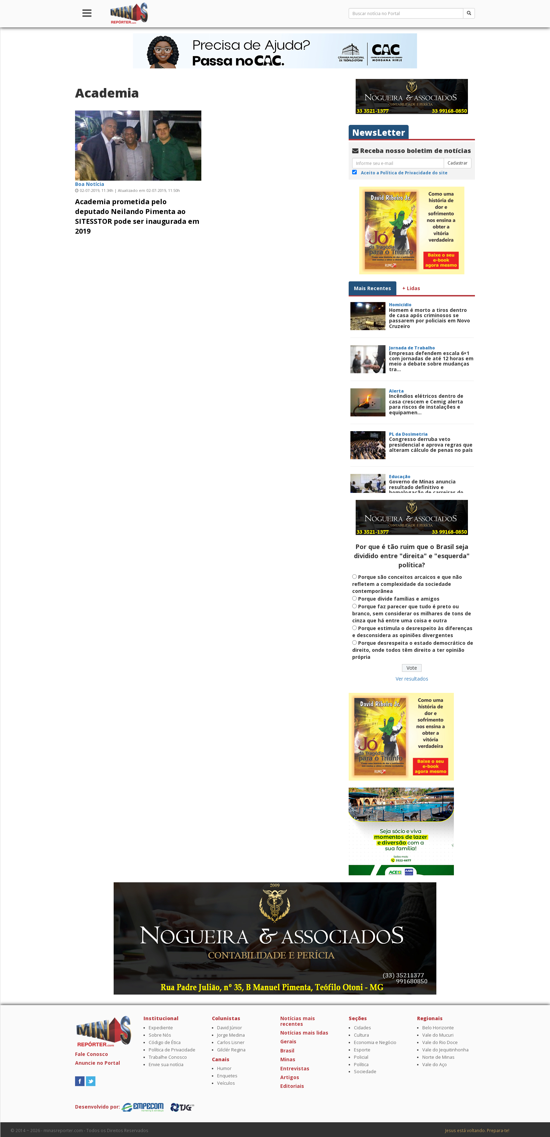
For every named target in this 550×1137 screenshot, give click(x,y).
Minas (287, 1059)
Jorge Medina (231, 1035)
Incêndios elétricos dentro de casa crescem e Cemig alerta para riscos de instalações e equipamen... (426, 404)
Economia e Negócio (375, 1042)
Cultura (361, 1035)
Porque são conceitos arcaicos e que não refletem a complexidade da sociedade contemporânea (407, 584)
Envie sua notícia (166, 1065)
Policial (361, 1057)
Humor (224, 1068)
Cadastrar (458, 163)
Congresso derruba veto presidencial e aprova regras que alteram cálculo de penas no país (431, 444)
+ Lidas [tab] (411, 288)
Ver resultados (412, 678)
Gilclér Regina (231, 1050)
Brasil (287, 1050)
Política (361, 1065)
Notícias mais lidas (304, 1032)
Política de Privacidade (172, 1050)
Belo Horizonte (438, 1028)
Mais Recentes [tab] (372, 288)
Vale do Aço (434, 1065)
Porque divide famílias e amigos (399, 598)
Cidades (362, 1028)
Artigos (289, 1077)
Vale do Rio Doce (440, 1042)
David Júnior (229, 1028)
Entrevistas (294, 1068)
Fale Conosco (91, 1054)
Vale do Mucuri (438, 1035)
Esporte (362, 1050)
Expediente (161, 1028)
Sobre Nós (160, 1035)
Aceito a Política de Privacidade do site (404, 172)
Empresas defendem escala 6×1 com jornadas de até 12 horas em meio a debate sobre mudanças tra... (431, 361)
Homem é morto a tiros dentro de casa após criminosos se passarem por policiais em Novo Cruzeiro (429, 318)
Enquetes (227, 1076)
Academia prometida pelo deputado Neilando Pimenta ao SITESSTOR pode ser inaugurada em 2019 (137, 216)
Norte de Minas (438, 1057)
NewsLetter (378, 132)
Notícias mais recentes (297, 1021)
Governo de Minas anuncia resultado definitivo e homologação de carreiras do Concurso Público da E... (426, 489)
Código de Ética (165, 1042)
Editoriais (292, 1086)
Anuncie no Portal (97, 1062)
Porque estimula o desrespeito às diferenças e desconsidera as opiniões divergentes (412, 631)
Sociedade (365, 1072)
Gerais (288, 1041)
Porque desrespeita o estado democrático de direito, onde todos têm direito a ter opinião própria (412, 650)
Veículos (226, 1083)
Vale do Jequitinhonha (445, 1050)
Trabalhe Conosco (168, 1057)
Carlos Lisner (230, 1042)
